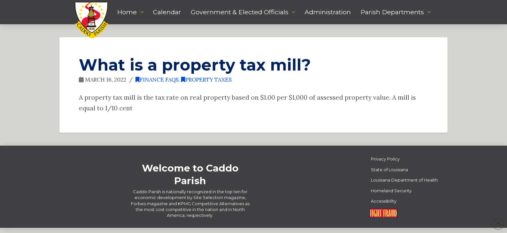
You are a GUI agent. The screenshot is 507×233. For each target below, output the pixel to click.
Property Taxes (206, 79)
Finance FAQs (156, 79)
